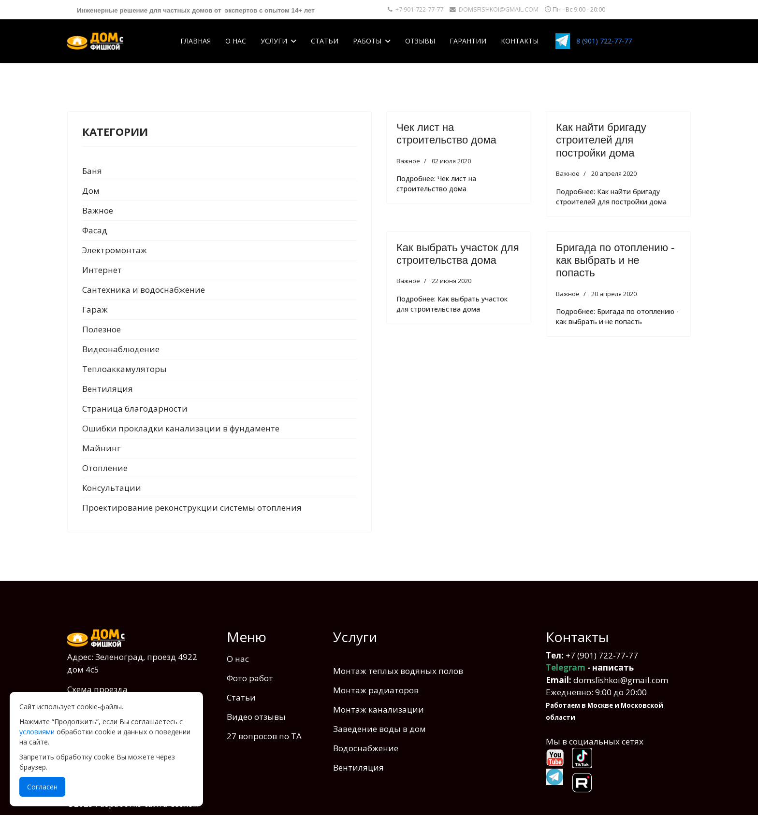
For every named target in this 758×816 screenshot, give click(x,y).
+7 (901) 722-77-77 (602, 655)
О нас (235, 40)
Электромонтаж (114, 250)
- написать (590, 667)
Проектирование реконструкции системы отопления (192, 507)
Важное (97, 210)
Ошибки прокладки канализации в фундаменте (180, 428)
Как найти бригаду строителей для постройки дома (601, 140)
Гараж (95, 309)
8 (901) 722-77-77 (604, 40)
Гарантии (468, 40)
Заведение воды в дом (379, 728)
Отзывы (420, 40)
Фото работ (250, 678)
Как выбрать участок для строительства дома (457, 254)
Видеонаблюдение (121, 349)
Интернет (102, 269)
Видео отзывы (256, 716)
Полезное (101, 329)
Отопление (105, 467)
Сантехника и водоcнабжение (143, 289)
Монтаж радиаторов (376, 690)
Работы (367, 40)
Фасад (94, 230)
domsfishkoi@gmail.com (620, 680)
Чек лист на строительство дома (446, 133)
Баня (92, 170)
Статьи (324, 40)
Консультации (111, 487)
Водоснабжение (365, 748)
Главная (195, 40)
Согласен (42, 786)
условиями (37, 731)
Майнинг (101, 448)
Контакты (520, 40)
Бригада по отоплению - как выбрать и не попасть (615, 260)
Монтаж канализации (378, 709)
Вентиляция (107, 388)
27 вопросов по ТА (264, 736)
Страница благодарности (135, 408)
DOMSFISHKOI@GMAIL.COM (499, 9)
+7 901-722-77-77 (419, 9)
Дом (91, 190)
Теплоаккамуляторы (124, 368)
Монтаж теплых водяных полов (398, 670)
